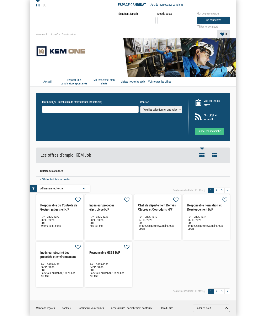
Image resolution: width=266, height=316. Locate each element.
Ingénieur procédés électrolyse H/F (101, 207)
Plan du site (166, 308)
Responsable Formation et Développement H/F (204, 207)
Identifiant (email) (128, 14)
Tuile (202, 155)
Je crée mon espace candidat (166, 4)
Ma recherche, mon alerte (104, 81)
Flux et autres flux (210, 117)
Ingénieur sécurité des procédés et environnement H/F (58, 257)
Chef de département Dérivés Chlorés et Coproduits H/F (157, 207)
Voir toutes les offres (159, 81)
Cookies (66, 308)
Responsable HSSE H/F (104, 253)
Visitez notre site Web (133, 81)
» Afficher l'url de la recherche (54, 179)
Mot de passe (164, 14)
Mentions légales (45, 308)
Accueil (53, 34)
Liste (214, 155)
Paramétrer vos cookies (91, 308)
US (45, 5)
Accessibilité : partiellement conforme (132, 308)
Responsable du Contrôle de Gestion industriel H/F (58, 207)
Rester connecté (209, 26)
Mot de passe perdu (208, 13)
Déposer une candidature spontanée (74, 81)
